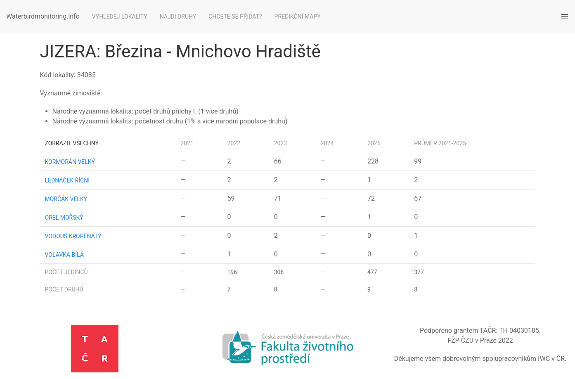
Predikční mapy (297, 16)
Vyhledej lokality (119, 16)
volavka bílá (64, 254)
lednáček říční (67, 180)
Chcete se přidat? (235, 16)
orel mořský (64, 217)
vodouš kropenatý (73, 236)
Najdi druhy (178, 16)
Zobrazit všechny (72, 143)
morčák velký (66, 199)
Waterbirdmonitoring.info (43, 16)
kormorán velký (70, 162)
